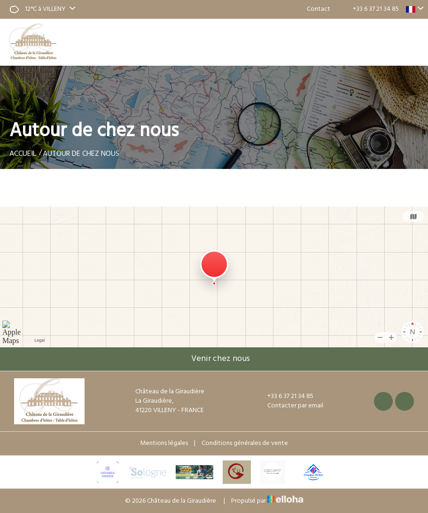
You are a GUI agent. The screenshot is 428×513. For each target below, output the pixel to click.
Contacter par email (290, 406)
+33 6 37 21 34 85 (285, 396)
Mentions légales (164, 443)
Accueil (22, 154)
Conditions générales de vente (245, 443)
